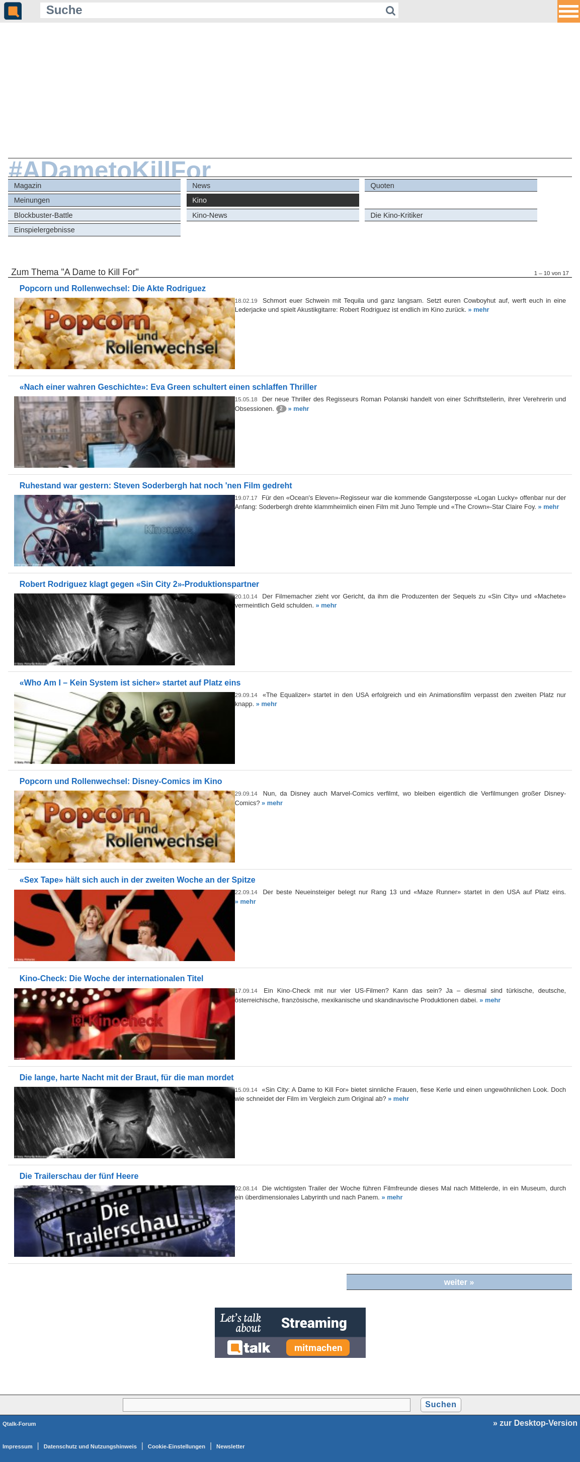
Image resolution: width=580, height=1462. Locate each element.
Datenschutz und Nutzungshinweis (90, 1446)
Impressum (18, 1446)
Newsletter (230, 1446)
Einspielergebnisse (44, 230)
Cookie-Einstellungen (176, 1446)
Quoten (382, 186)
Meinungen (32, 200)
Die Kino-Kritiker (396, 215)
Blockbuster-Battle (43, 215)
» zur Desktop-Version (535, 1423)
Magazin (27, 186)
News (201, 186)
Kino (199, 200)
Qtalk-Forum (19, 1424)
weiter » (459, 1282)
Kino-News (209, 215)
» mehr (478, 309)
